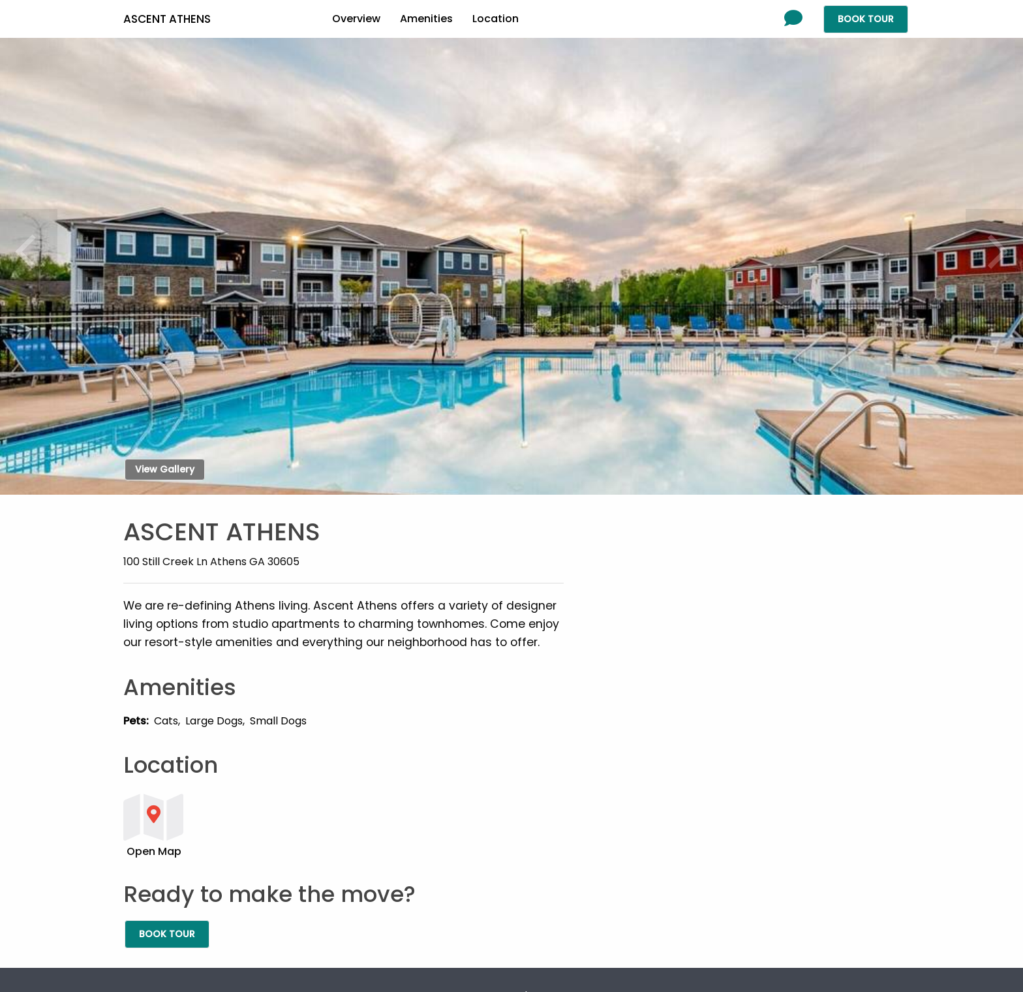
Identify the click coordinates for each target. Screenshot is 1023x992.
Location (495, 18)
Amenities (426, 18)
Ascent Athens (167, 19)
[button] (343, 824)
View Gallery (164, 469)
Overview (356, 18)
